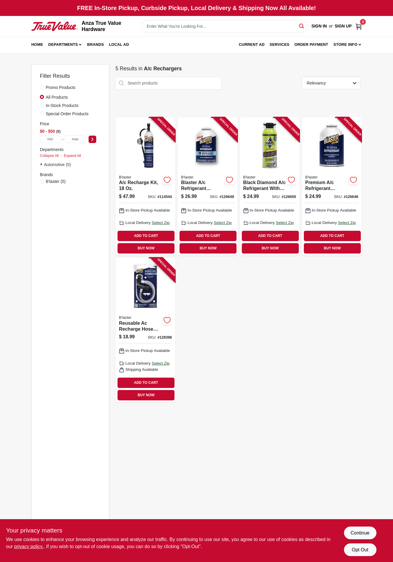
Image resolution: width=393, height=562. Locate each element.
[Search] (302, 26)
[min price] (50, 139)
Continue (359, 532)
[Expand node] (42, 164)
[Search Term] (224, 26)
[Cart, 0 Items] (359, 26)
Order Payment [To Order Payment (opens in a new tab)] (311, 44)
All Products (57, 97)
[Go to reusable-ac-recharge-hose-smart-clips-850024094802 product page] (145, 330)
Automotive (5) (57, 164)
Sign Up (343, 26)
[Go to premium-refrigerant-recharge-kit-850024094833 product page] (332, 186)
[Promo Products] (42, 87)
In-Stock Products (62, 105)
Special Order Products (67, 113)
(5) (56, 181)
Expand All (72, 156)
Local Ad (119, 44)
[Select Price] (92, 139)
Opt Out (360, 549)
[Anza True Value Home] (54, 26)
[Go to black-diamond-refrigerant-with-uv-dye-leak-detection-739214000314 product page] (270, 186)
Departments (63, 44)
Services (279, 44)
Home (37, 44)
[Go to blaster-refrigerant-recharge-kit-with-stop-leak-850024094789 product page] (207, 186)
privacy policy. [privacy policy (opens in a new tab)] (28, 546)
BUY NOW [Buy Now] (146, 248)
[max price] (75, 139)
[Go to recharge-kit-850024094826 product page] (145, 186)
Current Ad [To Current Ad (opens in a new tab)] (252, 44)
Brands (95, 44)
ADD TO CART (146, 236)
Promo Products (60, 87)
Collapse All (49, 156)
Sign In (319, 26)
